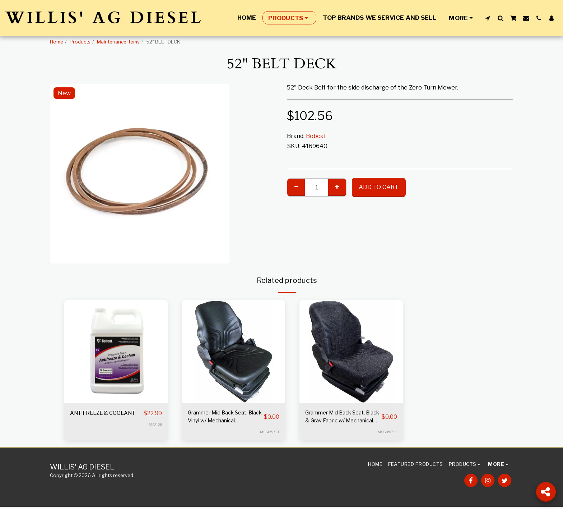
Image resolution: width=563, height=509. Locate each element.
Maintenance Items (118, 42)
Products (80, 42)
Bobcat (316, 135)
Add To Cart (379, 187)
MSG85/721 (269, 434)
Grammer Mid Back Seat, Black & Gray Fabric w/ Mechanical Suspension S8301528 (340, 418)
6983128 (154, 434)
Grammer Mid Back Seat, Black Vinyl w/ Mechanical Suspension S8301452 (224, 418)
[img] (116, 352)
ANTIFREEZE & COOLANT (91, 418)
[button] (488, 18)
